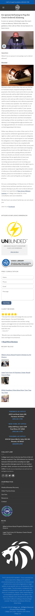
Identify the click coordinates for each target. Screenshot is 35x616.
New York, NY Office (17, 424)
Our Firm (4, 494)
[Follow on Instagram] (6, 475)
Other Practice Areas (8, 491)
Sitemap (22, 609)
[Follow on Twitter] (9, 475)
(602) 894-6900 (17, 444)
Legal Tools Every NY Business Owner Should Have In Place (15, 374)
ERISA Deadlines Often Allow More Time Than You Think (16, 391)
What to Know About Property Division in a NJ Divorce (16, 356)
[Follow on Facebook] (3, 475)
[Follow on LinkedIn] (13, 475)
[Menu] (3, 7)
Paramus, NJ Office (17, 411)
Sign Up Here (14, 252)
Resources (4, 498)
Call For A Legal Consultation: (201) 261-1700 (17, 2)
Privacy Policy (15, 609)
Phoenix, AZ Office (17, 436)
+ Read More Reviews (9, 342)
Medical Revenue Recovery (10, 487)
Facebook (11, 206)
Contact (4, 501)
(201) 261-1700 (17, 419)
